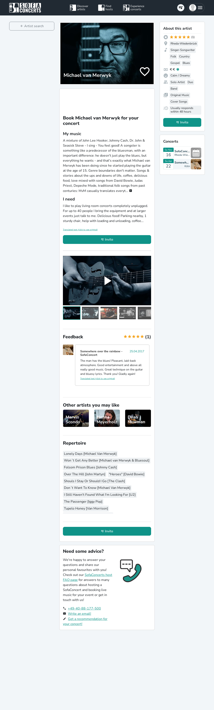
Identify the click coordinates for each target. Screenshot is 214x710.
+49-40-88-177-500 (84, 608)
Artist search (34, 26)
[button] (196, 7)
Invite (109, 239)
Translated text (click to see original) (80, 229)
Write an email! (79, 613)
